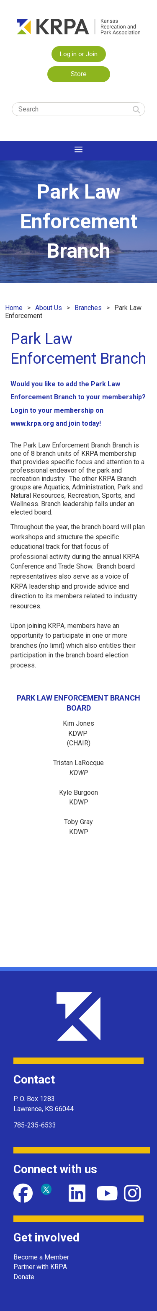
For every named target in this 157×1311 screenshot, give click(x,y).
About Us (48, 308)
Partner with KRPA (40, 1267)
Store (79, 74)
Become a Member (41, 1257)
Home (14, 308)
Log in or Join (79, 54)
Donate (23, 1277)
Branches (88, 308)
